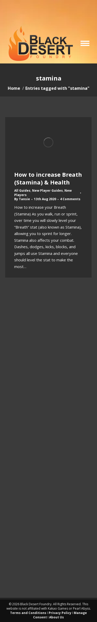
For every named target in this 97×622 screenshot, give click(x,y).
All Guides (22, 190)
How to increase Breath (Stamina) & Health (48, 178)
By (22, 199)
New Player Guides (47, 190)
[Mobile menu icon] (85, 43)
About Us (56, 617)
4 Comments (70, 199)
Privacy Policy (60, 613)
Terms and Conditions (28, 613)
